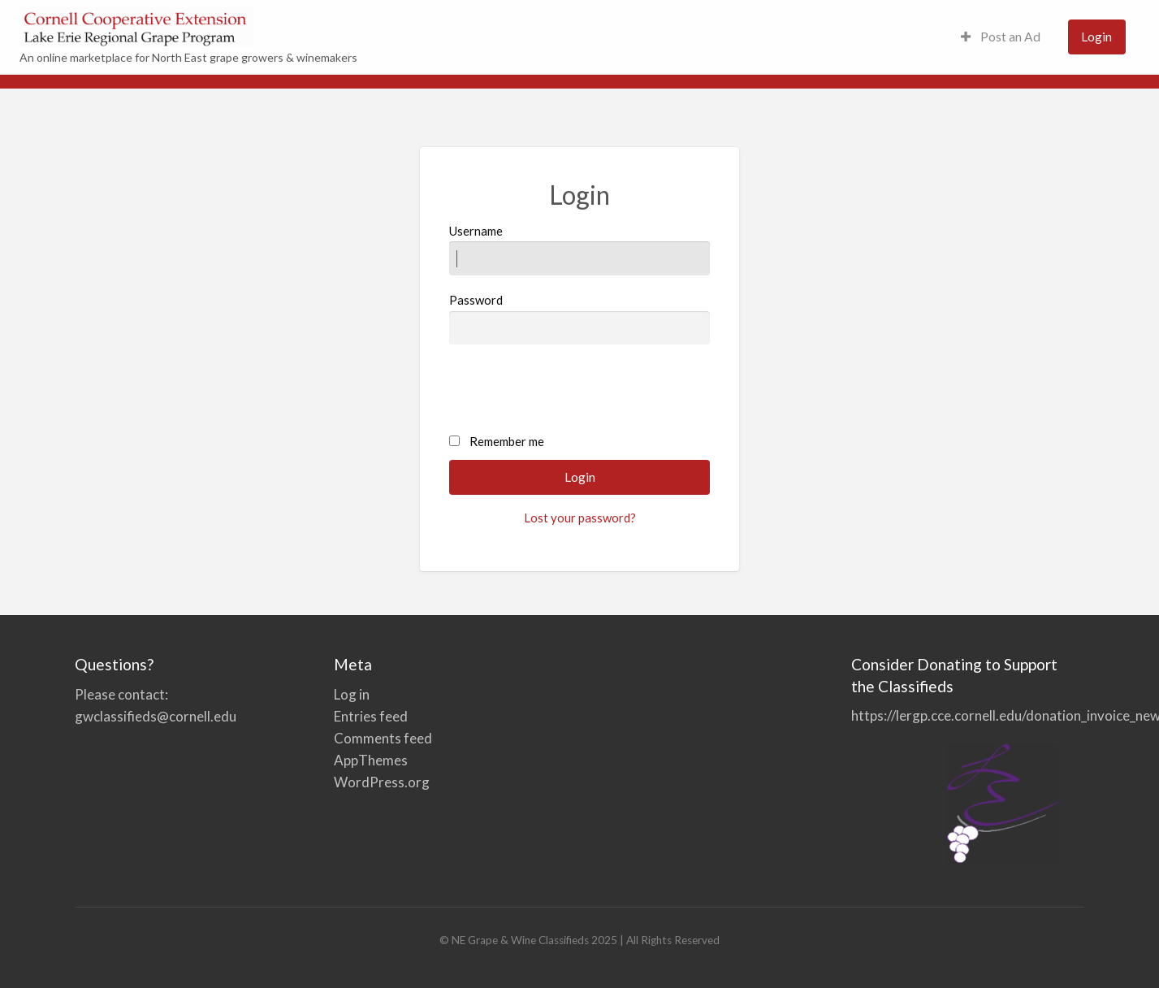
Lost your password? (580, 517)
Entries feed (371, 716)
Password (579, 318)
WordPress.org (382, 782)
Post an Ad (1000, 36)
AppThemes (371, 760)
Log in (352, 694)
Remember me (506, 441)
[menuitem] (1000, 37)
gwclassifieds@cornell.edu (155, 716)
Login (1096, 36)
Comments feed (383, 738)
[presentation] (572, 390)
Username (579, 249)
